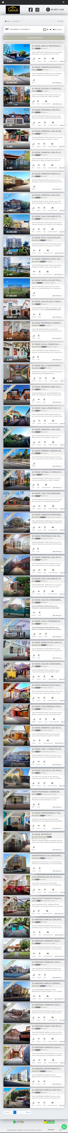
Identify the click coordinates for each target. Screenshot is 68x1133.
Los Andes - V (16, 21)
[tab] (34, 37)
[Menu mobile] (3, 2)
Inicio (7, 21)
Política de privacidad (51, 1129)
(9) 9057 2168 (57, 9)
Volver (60, 21)
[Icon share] (30, 10)
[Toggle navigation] (63, 2)
